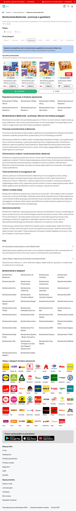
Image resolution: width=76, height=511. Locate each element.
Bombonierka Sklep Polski (9, 335)
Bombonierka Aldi (8, 281)
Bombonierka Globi (27, 315)
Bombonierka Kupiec (9, 321)
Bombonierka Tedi (8, 341)
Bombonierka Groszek (65, 315)
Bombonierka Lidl (27, 275)
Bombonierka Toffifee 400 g (47, 102)
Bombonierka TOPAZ (65, 334)
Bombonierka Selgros (65, 328)
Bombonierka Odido (9, 328)
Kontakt (5, 475)
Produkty (8, 12)
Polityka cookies (8, 463)
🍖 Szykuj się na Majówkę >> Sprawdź (19, 2)
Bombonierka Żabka (28, 353)
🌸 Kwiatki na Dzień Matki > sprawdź (57, 2)
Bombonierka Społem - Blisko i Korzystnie (28, 335)
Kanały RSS (55, 507)
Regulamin (6, 467)
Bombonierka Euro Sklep (64, 309)
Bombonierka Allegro (28, 301)
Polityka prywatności (9, 458)
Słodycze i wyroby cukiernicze (35, 12)
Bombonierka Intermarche (44, 282)
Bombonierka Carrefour (44, 276)
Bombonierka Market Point (65, 322)
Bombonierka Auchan (65, 301)
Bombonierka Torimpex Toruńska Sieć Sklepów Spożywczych (28, 345)
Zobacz (12, 86)
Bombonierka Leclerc (28, 321)
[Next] (74, 2)
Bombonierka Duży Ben (46, 309)
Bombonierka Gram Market (46, 316)
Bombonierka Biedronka (7, 276)
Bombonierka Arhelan (47, 301)
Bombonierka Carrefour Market (27, 296)
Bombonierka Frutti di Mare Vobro (47, 109)
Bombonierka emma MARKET (9, 354)
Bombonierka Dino (9, 288)
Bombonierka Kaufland (62, 276)
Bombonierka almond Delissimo (65, 102)
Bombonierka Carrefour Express (45, 296)
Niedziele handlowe (9, 500)
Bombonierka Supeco (47, 334)
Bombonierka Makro (46, 321)
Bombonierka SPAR (46, 328)
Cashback (6, 492)
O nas (4, 450)
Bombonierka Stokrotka (44, 289)
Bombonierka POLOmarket (25, 282)
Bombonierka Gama (9, 315)
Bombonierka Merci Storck (65, 109)
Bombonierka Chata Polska (9, 309)
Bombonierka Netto (65, 281)
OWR (4, 471)
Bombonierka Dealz (9, 295)
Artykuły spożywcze (18, 12)
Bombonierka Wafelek (65, 341)
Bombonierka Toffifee (28, 101)
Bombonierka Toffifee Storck (10, 102)
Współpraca (6, 454)
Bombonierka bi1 (63, 288)
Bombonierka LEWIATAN (25, 289)
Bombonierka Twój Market (45, 342)
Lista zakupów (7, 488)
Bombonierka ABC (64, 295)
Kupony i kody (7, 484)
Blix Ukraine (6, 496)
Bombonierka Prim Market (27, 329)
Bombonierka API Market (8, 302)
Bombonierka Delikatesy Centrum (28, 309)
